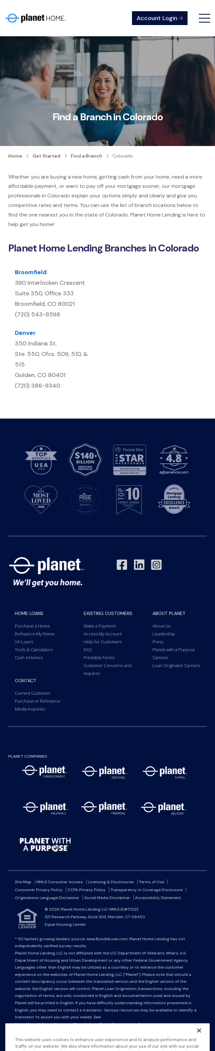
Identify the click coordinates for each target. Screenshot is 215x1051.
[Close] (199, 1040)
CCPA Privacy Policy (86, 889)
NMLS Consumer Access (59, 882)
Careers (160, 657)
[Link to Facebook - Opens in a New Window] (122, 565)
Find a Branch (86, 156)
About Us (161, 626)
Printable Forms (99, 657)
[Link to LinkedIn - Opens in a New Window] (139, 565)
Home (15, 156)
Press (157, 642)
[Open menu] (204, 18)
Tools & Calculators (34, 650)
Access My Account (103, 634)
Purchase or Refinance (37, 701)
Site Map (23, 882)
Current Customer (32, 693)
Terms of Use (151, 882)
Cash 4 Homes (29, 657)
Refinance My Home (35, 634)
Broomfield (31, 272)
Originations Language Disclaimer (47, 897)
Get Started (46, 156)
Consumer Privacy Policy (39, 889)
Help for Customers (103, 642)
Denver (25, 333)
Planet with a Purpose (173, 650)
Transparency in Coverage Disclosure (146, 889)
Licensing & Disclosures (111, 882)
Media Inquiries (30, 709)
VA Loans (24, 642)
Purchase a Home (32, 626)
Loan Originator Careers (176, 665)
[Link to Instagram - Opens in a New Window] (156, 565)
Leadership (163, 634)
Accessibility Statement (158, 897)
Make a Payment (100, 626)
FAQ (88, 650)
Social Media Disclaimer (107, 897)
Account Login (160, 18)
